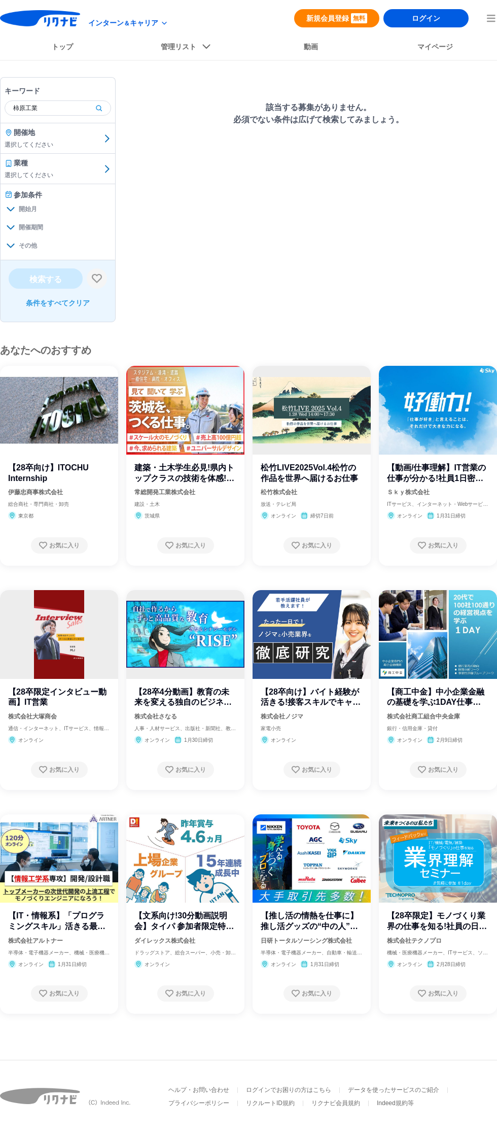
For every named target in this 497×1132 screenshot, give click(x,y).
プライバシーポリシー (198, 1103)
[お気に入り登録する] (59, 545)
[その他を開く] (11, 245)
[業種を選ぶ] (107, 169)
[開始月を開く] (11, 209)
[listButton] (186, 49)
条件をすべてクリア (58, 303)
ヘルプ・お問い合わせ (198, 1089)
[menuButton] (491, 18)
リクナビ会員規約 (335, 1103)
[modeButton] (128, 23)
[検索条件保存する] (97, 278)
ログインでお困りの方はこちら (288, 1089)
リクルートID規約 (270, 1103)
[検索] (99, 108)
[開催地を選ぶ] (107, 138)
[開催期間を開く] (11, 227)
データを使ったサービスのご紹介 (393, 1089)
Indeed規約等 (395, 1103)
